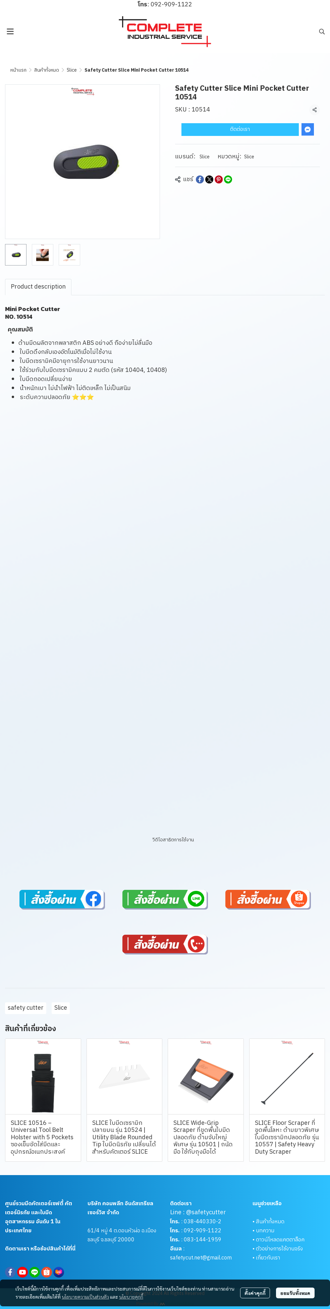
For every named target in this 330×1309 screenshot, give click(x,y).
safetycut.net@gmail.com (201, 1257)
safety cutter (26, 1008)
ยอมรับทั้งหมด (295, 1293)
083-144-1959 (202, 1239)
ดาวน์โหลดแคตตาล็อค (280, 1239)
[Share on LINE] (228, 179)
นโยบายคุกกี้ (131, 1297)
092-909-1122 (202, 1230)
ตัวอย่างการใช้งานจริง (279, 1248)
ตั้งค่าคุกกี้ (255, 1293)
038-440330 (199, 1221)
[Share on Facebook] (200, 179)
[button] (322, 31)
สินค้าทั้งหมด (46, 70)
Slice (72, 70)
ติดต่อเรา (240, 129)
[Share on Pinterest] (219, 179)
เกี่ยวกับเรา (268, 1257)
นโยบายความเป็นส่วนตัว (85, 1297)
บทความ (265, 1230)
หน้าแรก (18, 70)
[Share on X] (209, 179)
